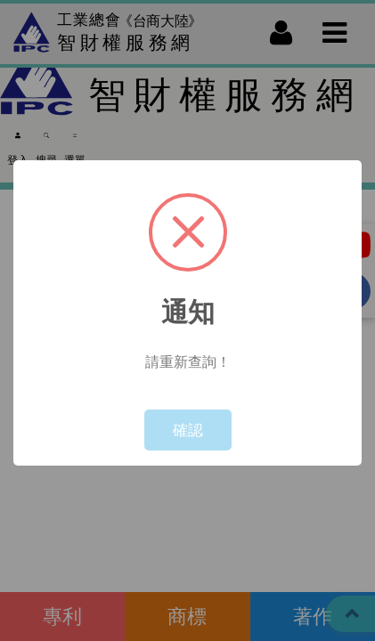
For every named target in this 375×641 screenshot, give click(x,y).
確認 (188, 429)
